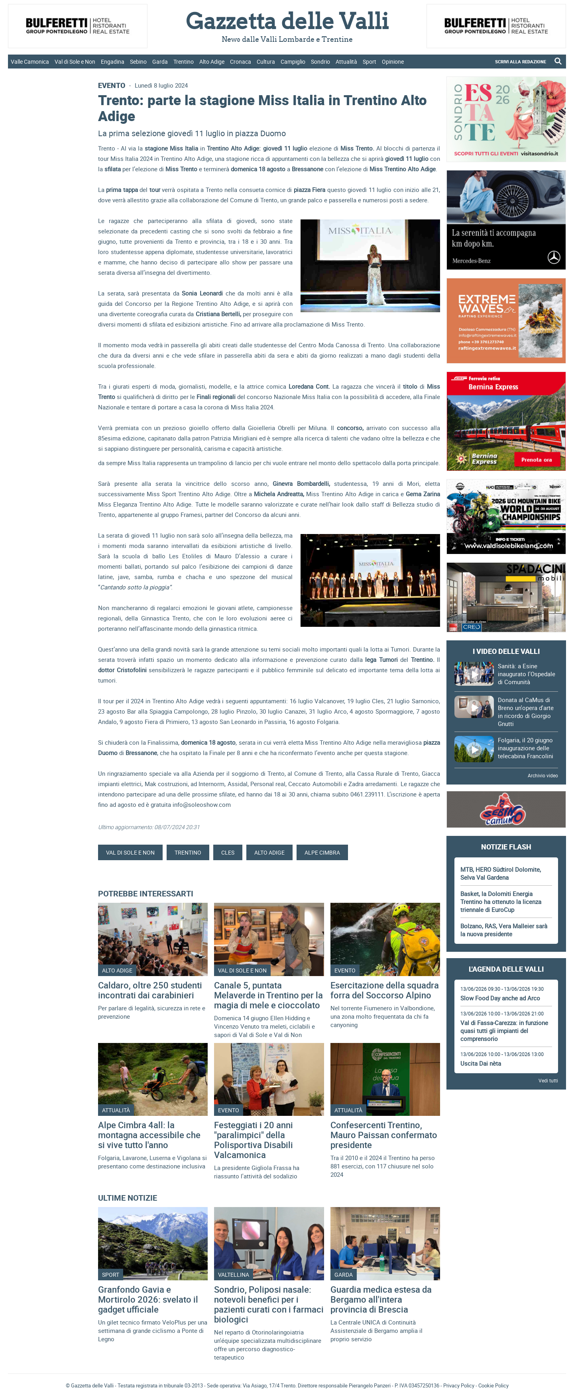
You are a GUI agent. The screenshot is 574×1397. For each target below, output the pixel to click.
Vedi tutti (548, 1080)
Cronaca (240, 61)
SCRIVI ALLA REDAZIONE (520, 62)
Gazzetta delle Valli (506, 1295)
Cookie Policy (493, 1385)
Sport (369, 61)
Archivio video (543, 775)
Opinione (393, 61)
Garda (160, 61)
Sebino (138, 61)
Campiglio (293, 61)
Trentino (183, 61)
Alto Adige (211, 61)
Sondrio (320, 61)
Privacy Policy (458, 1385)
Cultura (266, 61)
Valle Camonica (30, 61)
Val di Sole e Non (75, 61)
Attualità (346, 61)
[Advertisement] (506, 1118)
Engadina (112, 61)
